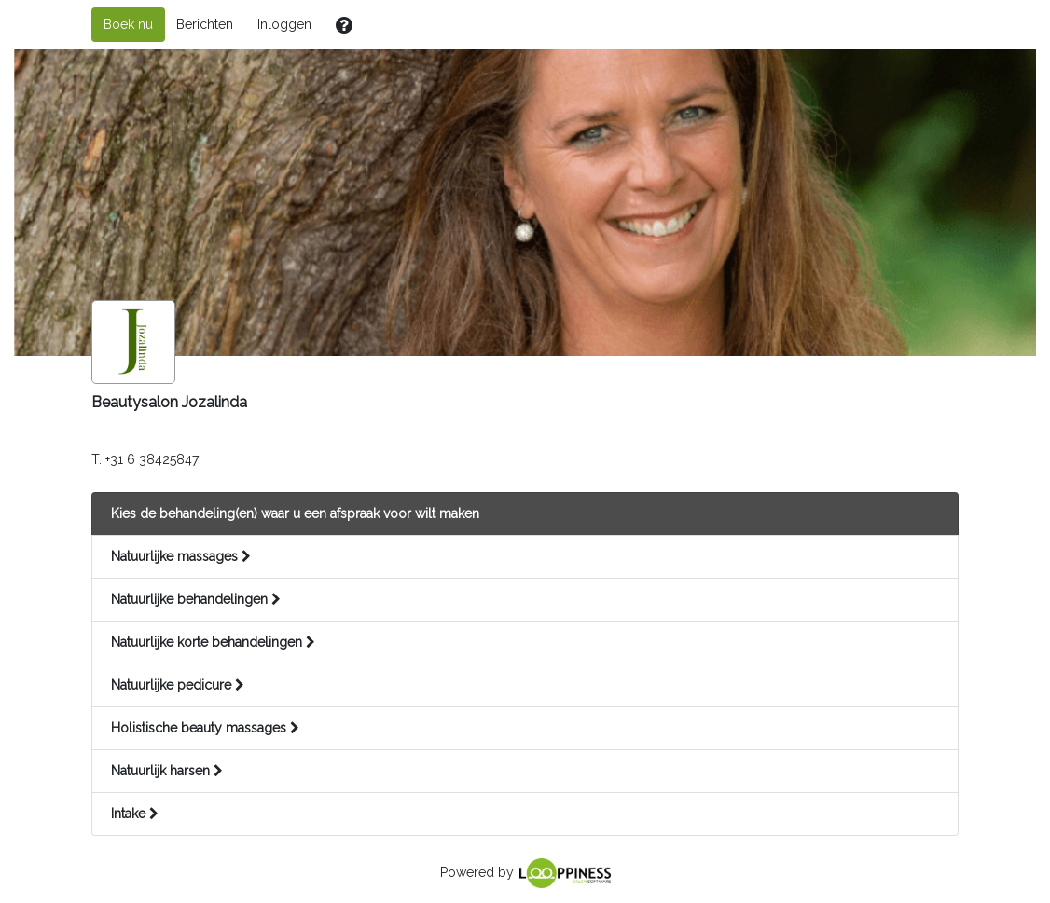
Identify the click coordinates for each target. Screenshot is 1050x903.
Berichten (204, 24)
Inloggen (284, 24)
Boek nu (128, 24)
